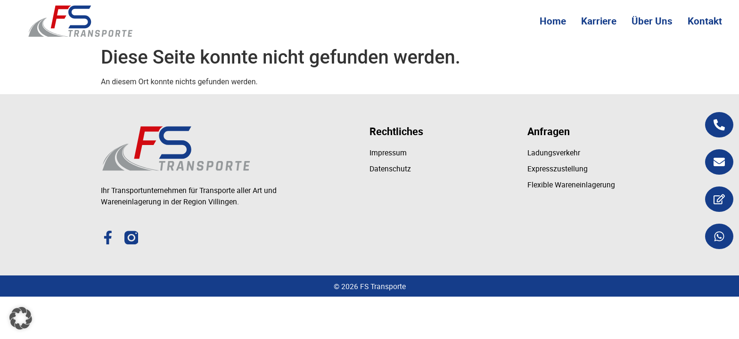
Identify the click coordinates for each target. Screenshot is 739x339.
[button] (20, 318)
